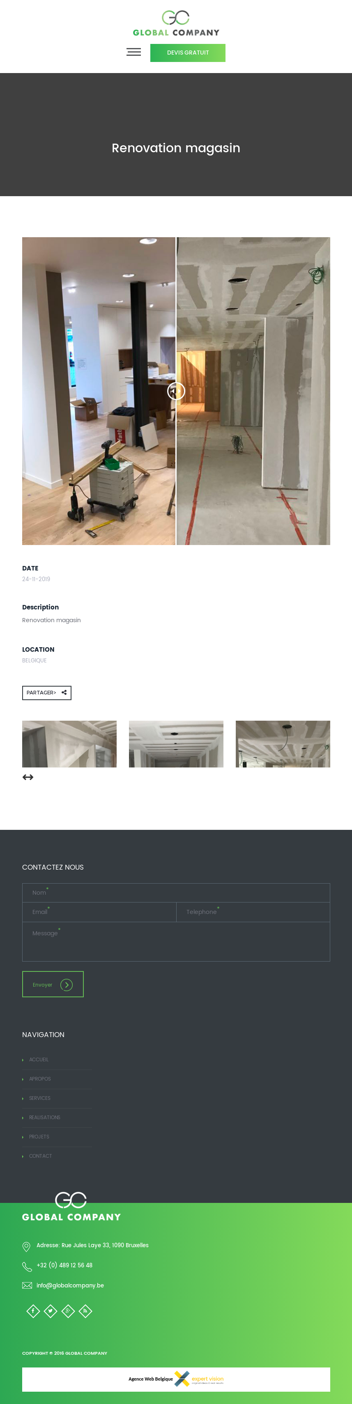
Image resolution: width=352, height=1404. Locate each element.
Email (41, 912)
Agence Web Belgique (176, 1379)
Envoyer (52, 985)
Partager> (47, 692)
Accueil (35, 1060)
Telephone (203, 912)
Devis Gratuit (188, 52)
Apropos (36, 1079)
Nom (40, 893)
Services (36, 1098)
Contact (37, 1156)
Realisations (41, 1118)
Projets (35, 1137)
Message (46, 934)
